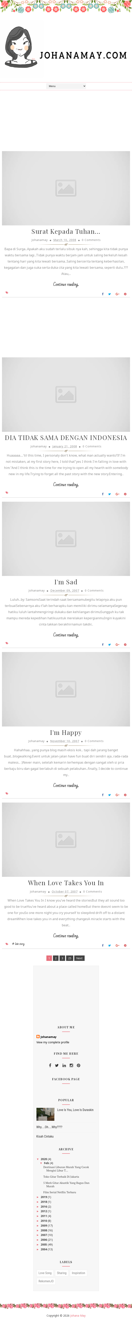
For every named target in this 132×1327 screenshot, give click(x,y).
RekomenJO (46, 1286)
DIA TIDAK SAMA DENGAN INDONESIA (66, 440)
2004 (44, 1254)
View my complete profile (52, 1047)
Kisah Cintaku (45, 1141)
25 (69, 963)
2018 (44, 1207)
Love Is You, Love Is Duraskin (75, 1115)
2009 (44, 1230)
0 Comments (91, 241)
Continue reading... (66, 286)
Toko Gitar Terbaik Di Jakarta (61, 1181)
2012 (44, 1216)
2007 (44, 1240)
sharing (61, 1278)
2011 (44, 1221)
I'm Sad (66, 585)
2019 (44, 1202)
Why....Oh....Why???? (49, 1132)
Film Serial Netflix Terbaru (59, 1197)
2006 (44, 1245)
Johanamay (48, 1042)
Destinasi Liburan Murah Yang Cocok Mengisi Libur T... (66, 1173)
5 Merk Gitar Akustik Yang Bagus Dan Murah (66, 1189)
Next (79, 963)
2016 (44, 1211)
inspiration (78, 1278)
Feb (47, 1168)
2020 (44, 1164)
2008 (44, 1235)
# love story (18, 948)
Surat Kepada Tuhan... (66, 233)
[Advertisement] (66, 331)
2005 (44, 1249)
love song (45, 1278)
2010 (44, 1226)
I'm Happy (66, 736)
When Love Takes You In (66, 887)
